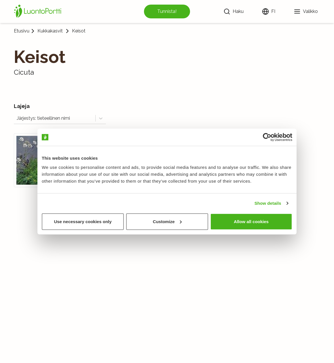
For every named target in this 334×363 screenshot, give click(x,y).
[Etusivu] (38, 11)
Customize (167, 221)
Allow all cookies (251, 221)
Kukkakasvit (50, 31)
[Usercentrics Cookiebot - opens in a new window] (267, 137)
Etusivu (21, 31)
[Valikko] (305, 11)
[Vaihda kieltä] (269, 11)
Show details (268, 203)
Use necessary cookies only (82, 221)
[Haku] (233, 11)
